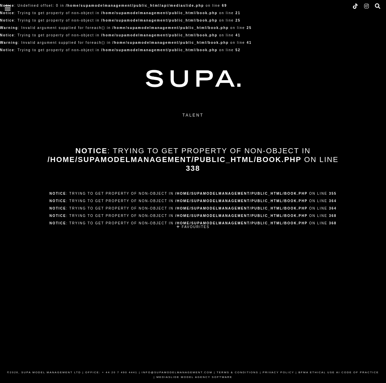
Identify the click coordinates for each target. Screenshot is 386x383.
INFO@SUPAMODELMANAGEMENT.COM (177, 372)
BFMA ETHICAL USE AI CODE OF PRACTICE (338, 372)
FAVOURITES (193, 227)
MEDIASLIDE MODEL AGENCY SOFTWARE (194, 377)
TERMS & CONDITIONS (237, 372)
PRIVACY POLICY (278, 372)
